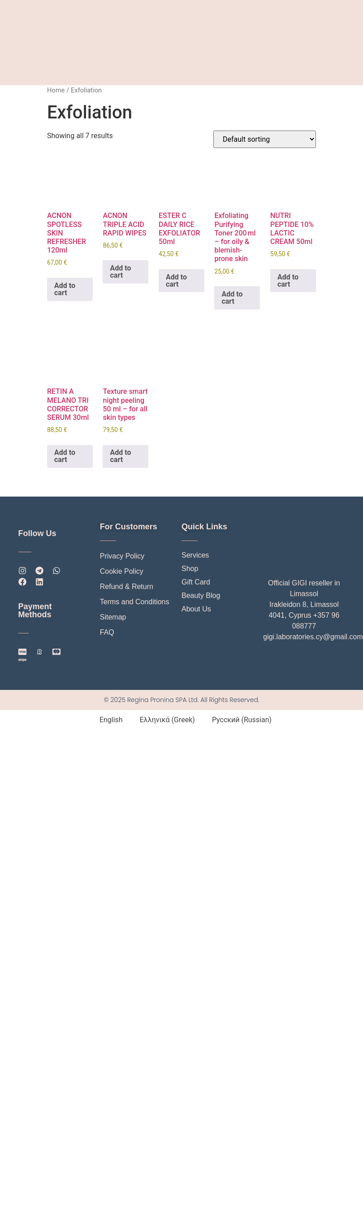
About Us (196, 609)
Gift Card (196, 582)
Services (195, 555)
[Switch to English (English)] (107, 720)
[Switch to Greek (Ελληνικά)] (163, 720)
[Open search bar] (222, 627)
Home (56, 90)
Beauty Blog (201, 595)
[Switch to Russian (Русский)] (237, 720)
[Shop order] (264, 139)
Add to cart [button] (64, 289)
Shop (190, 568)
